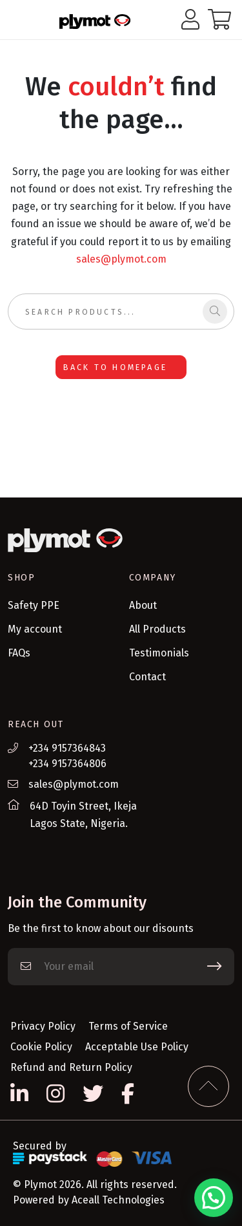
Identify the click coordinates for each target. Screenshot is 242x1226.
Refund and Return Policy (71, 1067)
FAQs (19, 653)
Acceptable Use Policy (136, 1047)
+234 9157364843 (67, 748)
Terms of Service (128, 1026)
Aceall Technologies (118, 1200)
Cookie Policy (41, 1047)
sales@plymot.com (121, 259)
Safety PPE (33, 605)
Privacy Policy (43, 1026)
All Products (157, 629)
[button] (213, 1197)
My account (35, 629)
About (143, 605)
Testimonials (159, 653)
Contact (147, 677)
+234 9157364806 (67, 763)
